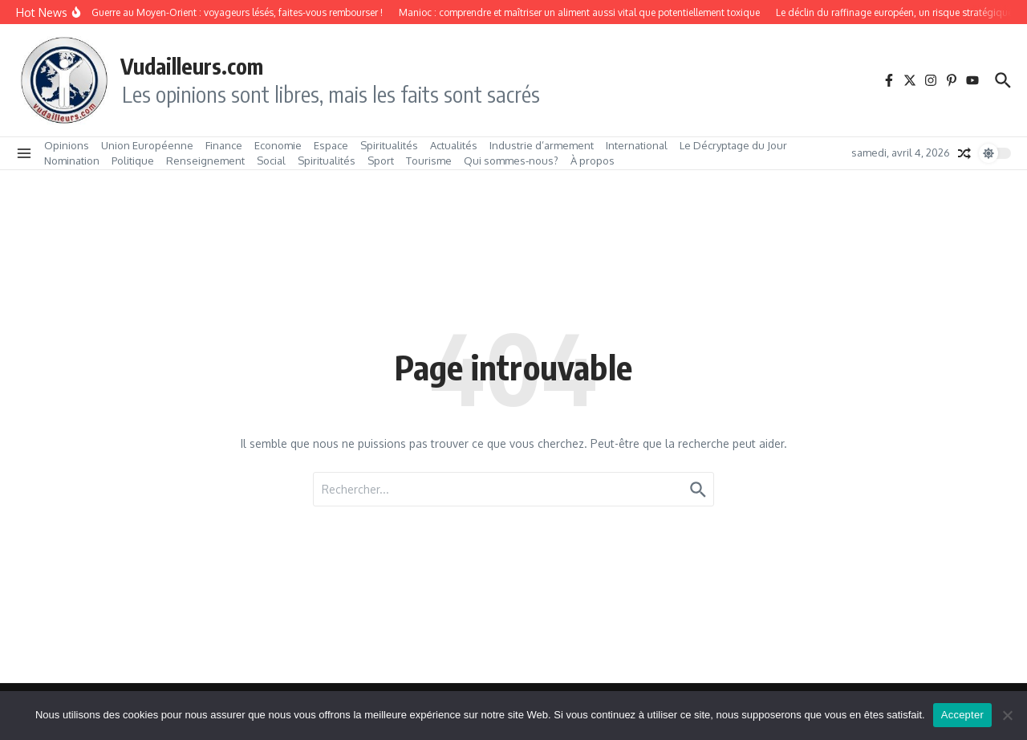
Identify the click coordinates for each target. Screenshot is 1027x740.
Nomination (71, 160)
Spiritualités (389, 145)
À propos (592, 160)
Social (271, 160)
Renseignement (205, 160)
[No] (1007, 715)
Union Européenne (147, 145)
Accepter (962, 715)
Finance (223, 145)
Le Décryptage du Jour (733, 145)
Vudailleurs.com (191, 65)
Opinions (66, 145)
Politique (133, 160)
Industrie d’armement (541, 145)
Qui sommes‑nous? (511, 160)
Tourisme (429, 160)
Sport (380, 160)
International (637, 145)
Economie (278, 145)
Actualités (453, 145)
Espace (331, 145)
